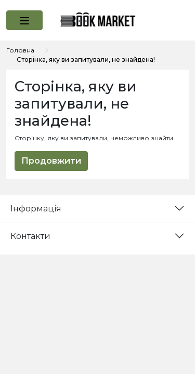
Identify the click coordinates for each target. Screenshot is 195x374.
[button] (24, 20)
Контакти (30, 236)
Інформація (35, 208)
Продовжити (51, 161)
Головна (20, 50)
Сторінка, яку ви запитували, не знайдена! (86, 59)
